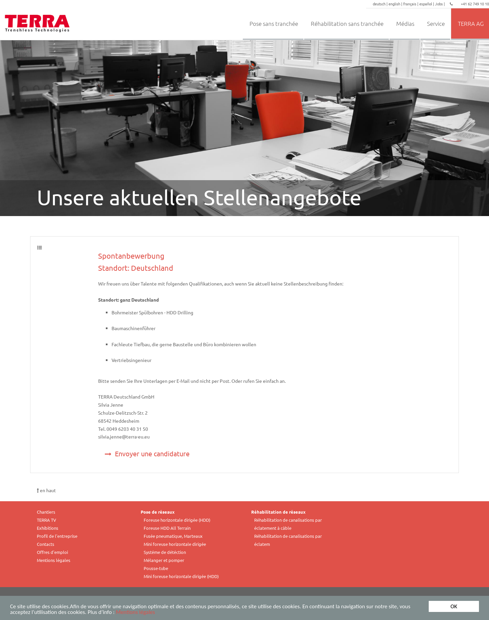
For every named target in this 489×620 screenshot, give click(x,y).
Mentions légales (135, 612)
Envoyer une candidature (147, 453)
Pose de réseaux (157, 512)
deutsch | (381, 3)
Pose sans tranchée (274, 23)
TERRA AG (471, 23)
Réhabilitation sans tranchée (347, 23)
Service (436, 23)
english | (396, 3)
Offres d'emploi (52, 552)
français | (411, 3)
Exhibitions (47, 528)
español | (427, 3)
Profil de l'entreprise (57, 536)
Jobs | (440, 3)
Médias (405, 23)
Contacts (45, 544)
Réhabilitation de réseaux (278, 512)
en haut (46, 490)
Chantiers (46, 512)
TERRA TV (46, 520)
